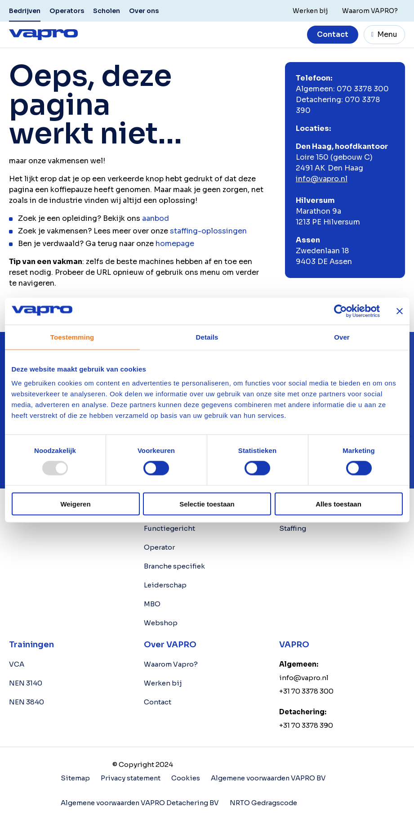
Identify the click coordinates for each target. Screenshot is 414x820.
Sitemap (75, 778)
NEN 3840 (26, 702)
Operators (66, 11)
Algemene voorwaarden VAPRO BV (269, 778)
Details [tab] (207, 337)
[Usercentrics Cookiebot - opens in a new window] (340, 311)
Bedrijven (24, 11)
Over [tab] (342, 337)
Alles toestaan (338, 504)
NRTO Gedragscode (266, 802)
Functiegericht (169, 528)
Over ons (144, 11)
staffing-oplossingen (208, 231)
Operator (159, 547)
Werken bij (163, 683)
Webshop (161, 622)
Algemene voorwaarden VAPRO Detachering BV (141, 802)
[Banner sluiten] (399, 311)
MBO (152, 604)
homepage (175, 243)
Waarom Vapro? (171, 664)
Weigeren (75, 504)
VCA (16, 664)
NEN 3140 (25, 683)
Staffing (292, 528)
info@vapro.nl (321, 179)
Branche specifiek (174, 566)
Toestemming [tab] (72, 337)
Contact (332, 34)
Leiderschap (165, 585)
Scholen (106, 11)
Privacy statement (131, 778)
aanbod (155, 218)
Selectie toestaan (207, 504)
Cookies (186, 778)
